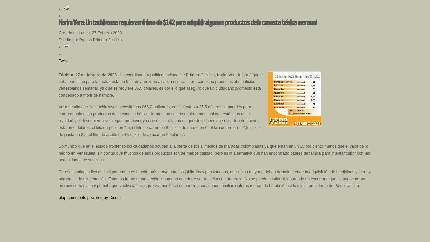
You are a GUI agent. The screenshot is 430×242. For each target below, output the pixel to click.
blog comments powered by (90, 197)
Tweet (64, 61)
